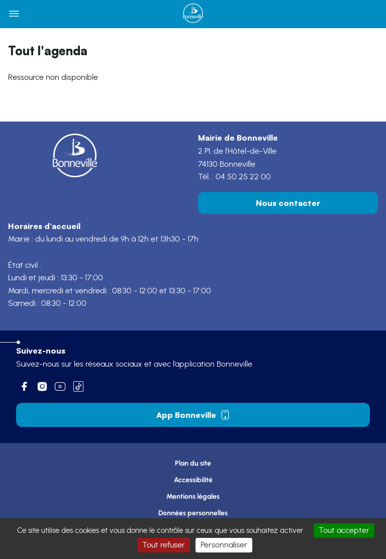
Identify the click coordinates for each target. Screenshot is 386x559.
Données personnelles (193, 513)
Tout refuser (163, 545)
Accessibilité (193, 480)
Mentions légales (193, 496)
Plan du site (193, 463)
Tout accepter (344, 530)
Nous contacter (288, 203)
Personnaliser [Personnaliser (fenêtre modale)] (224, 545)
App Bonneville (193, 415)
